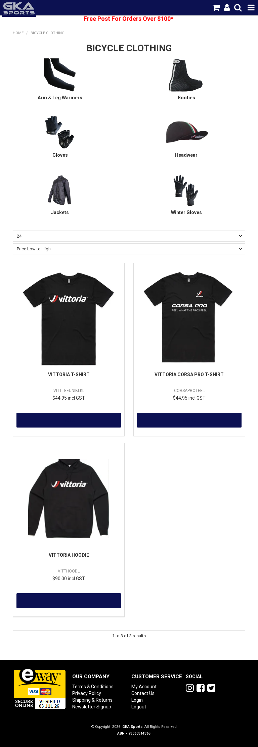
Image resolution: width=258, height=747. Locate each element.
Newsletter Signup (91, 706)
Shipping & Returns (92, 700)
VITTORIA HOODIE (69, 555)
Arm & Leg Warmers (60, 97)
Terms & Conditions (93, 686)
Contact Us (143, 693)
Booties (186, 97)
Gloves (60, 155)
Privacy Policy (86, 693)
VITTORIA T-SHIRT (69, 374)
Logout (138, 706)
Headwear (186, 155)
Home (18, 33)
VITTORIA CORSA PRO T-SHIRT (189, 374)
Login (137, 700)
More (68, 420)
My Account (144, 686)
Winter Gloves (186, 212)
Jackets (60, 212)
